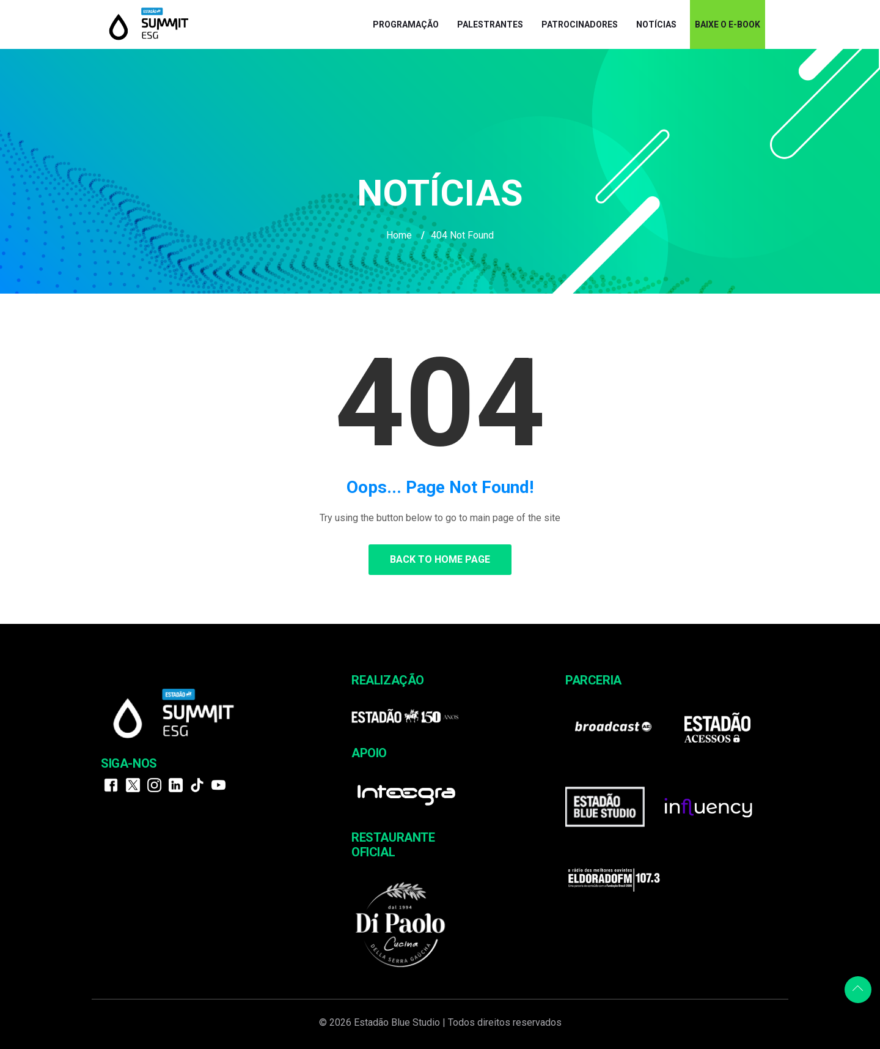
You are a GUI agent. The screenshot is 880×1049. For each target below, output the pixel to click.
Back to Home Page (440, 559)
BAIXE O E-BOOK (727, 24)
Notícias (656, 24)
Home (399, 235)
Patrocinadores (579, 24)
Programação (406, 24)
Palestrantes (490, 24)
